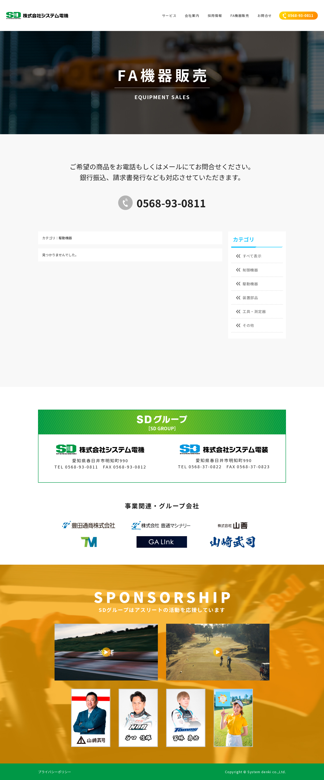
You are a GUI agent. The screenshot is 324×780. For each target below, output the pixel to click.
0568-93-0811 (300, 15)
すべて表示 (249, 255)
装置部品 (247, 297)
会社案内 (192, 15)
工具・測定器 (251, 311)
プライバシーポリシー (54, 771)
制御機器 (247, 270)
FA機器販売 (239, 15)
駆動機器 (247, 283)
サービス (169, 15)
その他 (245, 325)
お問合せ (264, 15)
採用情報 (215, 15)
